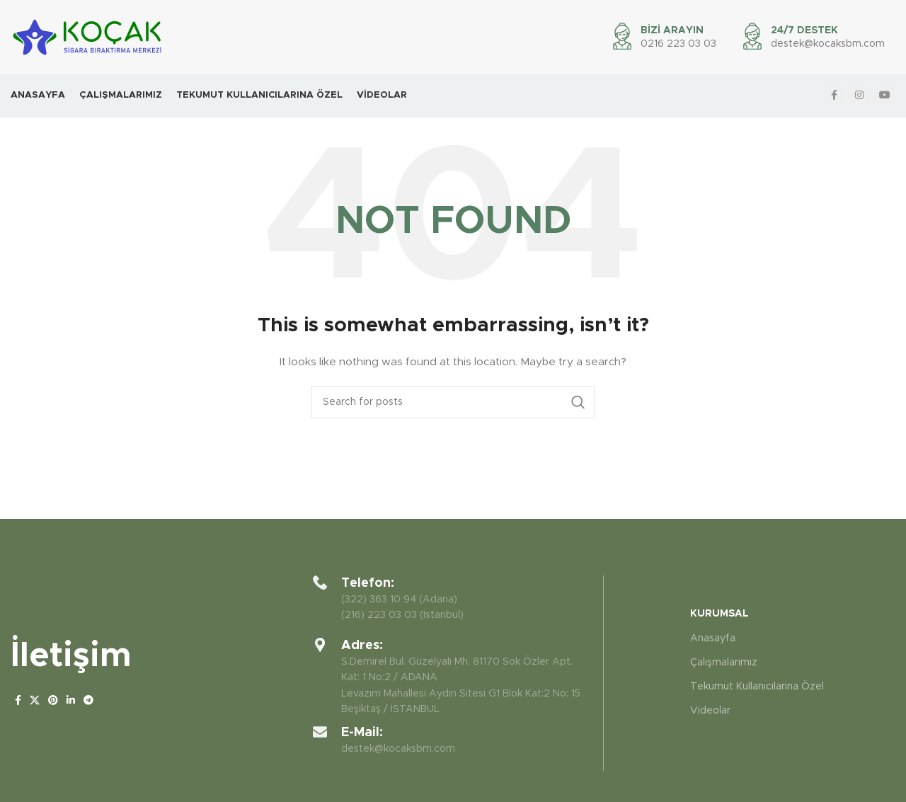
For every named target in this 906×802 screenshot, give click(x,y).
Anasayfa (712, 638)
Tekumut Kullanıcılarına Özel (757, 687)
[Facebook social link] (833, 95)
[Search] (453, 402)
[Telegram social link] (88, 701)
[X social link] (34, 701)
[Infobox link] (813, 37)
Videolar (710, 711)
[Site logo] (87, 37)
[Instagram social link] (859, 95)
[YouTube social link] (884, 95)
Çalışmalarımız (723, 663)
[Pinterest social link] (53, 701)
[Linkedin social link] (70, 701)
